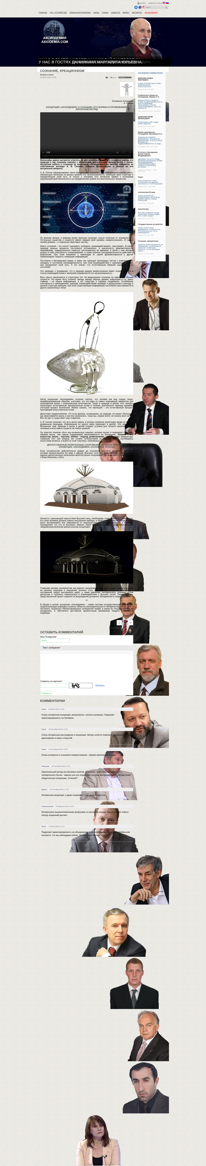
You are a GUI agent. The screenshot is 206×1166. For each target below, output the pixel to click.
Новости (115, 13)
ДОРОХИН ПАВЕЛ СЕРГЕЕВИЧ (145, 79)
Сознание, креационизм (148, 241)
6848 (114, 78)
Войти (143, 3)
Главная (43, 13)
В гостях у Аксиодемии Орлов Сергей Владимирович (148, 154)
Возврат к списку (47, 75)
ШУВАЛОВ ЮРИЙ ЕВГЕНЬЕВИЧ (145, 117)
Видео (126, 13)
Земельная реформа (80, 13)
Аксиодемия (151, 13)
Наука (96, 13)
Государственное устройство (150, 224)
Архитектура (143, 209)
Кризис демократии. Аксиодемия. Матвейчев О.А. (150, 133)
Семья (105, 13)
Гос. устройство (58, 13)
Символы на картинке (51, 681)
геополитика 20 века (146, 192)
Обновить (100, 685)
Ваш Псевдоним (48, 637)
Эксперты (137, 13)
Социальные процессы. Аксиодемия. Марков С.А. (148, 96)
